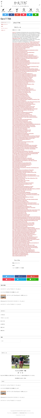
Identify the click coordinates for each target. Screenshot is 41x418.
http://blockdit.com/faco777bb (28, 107)
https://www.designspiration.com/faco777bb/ (20, 215)
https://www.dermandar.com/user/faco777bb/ (21, 64)
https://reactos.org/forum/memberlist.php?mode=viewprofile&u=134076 (25, 137)
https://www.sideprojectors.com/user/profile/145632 (22, 119)
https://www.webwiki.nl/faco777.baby (19, 117)
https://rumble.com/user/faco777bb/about (32, 135)
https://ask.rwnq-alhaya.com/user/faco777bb (20, 243)
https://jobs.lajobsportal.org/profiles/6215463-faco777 (22, 79)
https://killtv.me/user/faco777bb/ (18, 189)
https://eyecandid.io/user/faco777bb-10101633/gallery (22, 122)
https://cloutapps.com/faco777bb (18, 179)
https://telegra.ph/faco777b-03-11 (29, 89)
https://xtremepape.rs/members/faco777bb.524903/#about (23, 52)
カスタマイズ (30, 10)
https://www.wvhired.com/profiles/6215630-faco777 (22, 164)
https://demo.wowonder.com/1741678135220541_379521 (23, 84)
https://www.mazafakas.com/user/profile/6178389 (21, 162)
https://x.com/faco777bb (35, 41)
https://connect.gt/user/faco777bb (18, 203)
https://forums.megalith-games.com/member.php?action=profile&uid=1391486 (21, 106)
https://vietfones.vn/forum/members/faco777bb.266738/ (22, 225)
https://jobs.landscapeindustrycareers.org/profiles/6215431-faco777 (24, 55)
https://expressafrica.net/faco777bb (18, 181)
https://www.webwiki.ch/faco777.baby (32, 175)
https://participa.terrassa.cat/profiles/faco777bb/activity (22, 77)
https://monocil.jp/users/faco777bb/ (19, 219)
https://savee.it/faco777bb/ (34, 66)
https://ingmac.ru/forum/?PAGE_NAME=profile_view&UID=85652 (25, 59)
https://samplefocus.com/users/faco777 (31, 242)
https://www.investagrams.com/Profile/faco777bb (21, 129)
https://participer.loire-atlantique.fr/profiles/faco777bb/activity (23, 232)
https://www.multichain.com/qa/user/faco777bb (21, 91)
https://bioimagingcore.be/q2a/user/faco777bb (21, 214)
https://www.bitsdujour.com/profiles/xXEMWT (20, 134)
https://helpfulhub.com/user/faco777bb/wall (20, 95)
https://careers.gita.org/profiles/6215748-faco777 (21, 139)
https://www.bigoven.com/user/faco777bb (31, 194)
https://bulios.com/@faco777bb (18, 172)
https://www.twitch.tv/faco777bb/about (19, 45)
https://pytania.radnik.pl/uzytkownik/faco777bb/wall (22, 68)
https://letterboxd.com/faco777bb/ (18, 198)
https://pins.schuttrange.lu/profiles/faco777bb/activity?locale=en (24, 174)
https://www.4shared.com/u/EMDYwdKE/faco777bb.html (22, 196)
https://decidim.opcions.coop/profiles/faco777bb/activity (23, 169)
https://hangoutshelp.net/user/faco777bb (20, 208)
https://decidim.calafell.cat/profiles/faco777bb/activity (22, 235)
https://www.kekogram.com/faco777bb (19, 148)
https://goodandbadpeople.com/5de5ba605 (20, 145)
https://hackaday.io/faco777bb (29, 106)
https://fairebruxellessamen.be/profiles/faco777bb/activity (23, 133)
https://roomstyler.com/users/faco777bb (19, 93)
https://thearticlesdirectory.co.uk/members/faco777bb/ (22, 171)
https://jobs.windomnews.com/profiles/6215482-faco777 (22, 88)
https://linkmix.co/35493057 (35, 188)
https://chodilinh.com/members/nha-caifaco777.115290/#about (24, 115)
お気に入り (3, 30)
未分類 (2, 324)
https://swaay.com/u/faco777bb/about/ (19, 128)
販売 (1, 327)
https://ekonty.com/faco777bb (18, 185)
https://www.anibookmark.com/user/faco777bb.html (22, 114)
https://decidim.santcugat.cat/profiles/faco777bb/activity (22, 54)
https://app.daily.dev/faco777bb (18, 234)
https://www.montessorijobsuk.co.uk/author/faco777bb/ (22, 102)
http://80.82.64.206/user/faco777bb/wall (20, 53)
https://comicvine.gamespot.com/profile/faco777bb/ (22, 184)
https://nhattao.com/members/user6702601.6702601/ (22, 98)
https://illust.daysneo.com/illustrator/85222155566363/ (22, 112)
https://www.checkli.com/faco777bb (19, 222)
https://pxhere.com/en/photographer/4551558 (21, 47)
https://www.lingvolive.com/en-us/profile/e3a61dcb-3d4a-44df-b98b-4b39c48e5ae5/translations (25, 237)
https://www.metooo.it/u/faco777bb (19, 166)
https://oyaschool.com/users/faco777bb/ (20, 155)
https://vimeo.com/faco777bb (33, 42)
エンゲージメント (4, 28)
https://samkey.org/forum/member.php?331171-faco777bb (23, 223)
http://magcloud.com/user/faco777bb (19, 72)
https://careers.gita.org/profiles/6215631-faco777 (21, 165)
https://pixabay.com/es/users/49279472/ (19, 51)
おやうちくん (10, 10)
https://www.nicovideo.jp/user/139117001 (20, 120)
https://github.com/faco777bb (18, 135)
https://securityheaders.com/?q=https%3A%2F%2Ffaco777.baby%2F (24, 108)
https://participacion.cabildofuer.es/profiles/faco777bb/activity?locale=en (25, 239)
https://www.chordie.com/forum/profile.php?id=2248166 (23, 182)
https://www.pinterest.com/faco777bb (33, 44)
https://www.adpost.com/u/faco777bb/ (19, 132)
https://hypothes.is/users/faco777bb (19, 173)
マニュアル (24, 10)
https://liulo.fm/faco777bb (35, 101)
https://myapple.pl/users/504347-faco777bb (20, 193)
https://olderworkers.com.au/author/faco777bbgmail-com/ (23, 159)
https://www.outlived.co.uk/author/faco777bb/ (21, 101)
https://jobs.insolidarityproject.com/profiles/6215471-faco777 (23, 81)
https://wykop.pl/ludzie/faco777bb (18, 48)
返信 (2, 26)
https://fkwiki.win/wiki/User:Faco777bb (19, 85)
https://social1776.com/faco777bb (33, 45)
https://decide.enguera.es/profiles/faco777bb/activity (22, 158)
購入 (17, 10)
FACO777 (14, 32)
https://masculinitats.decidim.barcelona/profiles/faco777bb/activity (24, 211)
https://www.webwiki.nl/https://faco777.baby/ (21, 180)
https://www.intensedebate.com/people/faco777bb (21, 206)
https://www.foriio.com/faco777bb (18, 251)
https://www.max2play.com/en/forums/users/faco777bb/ (23, 141)
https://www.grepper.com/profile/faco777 (20, 228)
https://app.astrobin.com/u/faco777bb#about (21, 113)
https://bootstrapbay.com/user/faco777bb (20, 167)
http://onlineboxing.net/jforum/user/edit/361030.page (22, 187)
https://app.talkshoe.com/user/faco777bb (20, 58)
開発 (1, 330)
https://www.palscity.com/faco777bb (19, 142)
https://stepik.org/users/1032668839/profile (20, 66)
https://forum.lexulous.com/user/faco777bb (20, 199)
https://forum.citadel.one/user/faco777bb (23, 154)
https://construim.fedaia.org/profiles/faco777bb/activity (22, 151)
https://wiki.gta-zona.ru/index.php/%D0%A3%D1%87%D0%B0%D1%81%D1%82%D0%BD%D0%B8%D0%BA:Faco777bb (26, 70)
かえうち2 (3, 10)
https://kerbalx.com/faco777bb (29, 138)
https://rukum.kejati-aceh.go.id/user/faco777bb (21, 127)
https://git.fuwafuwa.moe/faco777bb (19, 236)
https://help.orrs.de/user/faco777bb (19, 246)
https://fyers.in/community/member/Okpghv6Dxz (21, 192)
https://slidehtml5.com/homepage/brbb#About (21, 61)
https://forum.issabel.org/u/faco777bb (24, 248)
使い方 (2, 321)
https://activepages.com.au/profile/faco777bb (20, 109)
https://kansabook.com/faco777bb (30, 71)
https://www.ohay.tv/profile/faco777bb (19, 205)
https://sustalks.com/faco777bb (30, 172)
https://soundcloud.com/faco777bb (19, 57)
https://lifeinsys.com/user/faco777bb (19, 195)
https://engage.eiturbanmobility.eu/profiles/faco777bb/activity (23, 207)
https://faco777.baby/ (16, 38)
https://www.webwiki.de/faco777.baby (19, 213)
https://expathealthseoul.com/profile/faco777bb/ (21, 160)
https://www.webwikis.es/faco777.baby (19, 147)
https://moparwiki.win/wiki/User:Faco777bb (20, 144)
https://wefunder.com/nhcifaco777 (32, 57)
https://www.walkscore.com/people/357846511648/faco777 (23, 233)
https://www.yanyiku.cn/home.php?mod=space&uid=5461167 (23, 104)
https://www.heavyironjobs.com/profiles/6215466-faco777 (23, 80)
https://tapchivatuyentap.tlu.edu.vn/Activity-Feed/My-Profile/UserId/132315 (25, 62)
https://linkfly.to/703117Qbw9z (29, 125)
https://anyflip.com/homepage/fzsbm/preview (20, 241)
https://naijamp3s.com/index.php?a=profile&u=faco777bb (25, 229)
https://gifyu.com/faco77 (28, 46)
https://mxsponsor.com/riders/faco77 (19, 100)
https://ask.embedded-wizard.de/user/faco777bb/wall (24, 149)
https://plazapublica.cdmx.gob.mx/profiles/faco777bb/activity (23, 126)
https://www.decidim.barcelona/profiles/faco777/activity (22, 186)
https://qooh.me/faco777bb (34, 209)
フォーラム (37, 10)
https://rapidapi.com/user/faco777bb (19, 212)
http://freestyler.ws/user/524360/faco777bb (30, 220)
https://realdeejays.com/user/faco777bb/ (19, 178)
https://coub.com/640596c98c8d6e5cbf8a (20, 94)
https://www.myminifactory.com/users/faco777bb (21, 92)
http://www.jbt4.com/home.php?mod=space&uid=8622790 (23, 249)
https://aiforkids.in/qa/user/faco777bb (19, 156)
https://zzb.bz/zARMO (30, 222)
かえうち (20, 410)
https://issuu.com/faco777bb (17, 89)
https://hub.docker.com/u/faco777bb (32, 203)
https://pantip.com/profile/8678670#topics (20, 254)
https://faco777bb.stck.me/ (17, 140)
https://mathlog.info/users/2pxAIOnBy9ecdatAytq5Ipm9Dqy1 (23, 227)
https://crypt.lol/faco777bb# (32, 147)
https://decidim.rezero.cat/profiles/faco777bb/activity (22, 240)
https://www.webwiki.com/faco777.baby (20, 226)
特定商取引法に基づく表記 (20, 378)
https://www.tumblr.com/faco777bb (19, 44)
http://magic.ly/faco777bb (17, 107)
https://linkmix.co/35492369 (17, 138)
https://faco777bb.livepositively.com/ (19, 152)
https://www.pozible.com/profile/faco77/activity (21, 97)
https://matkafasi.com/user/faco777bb (32, 99)
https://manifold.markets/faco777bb (19, 255)
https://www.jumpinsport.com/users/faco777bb (21, 87)
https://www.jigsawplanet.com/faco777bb (20, 82)
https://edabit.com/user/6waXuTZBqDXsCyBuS (21, 60)
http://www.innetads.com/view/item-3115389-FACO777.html (23, 245)
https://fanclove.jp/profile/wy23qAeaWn (29, 146)
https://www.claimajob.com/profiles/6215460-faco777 (22, 73)
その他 (2, 314)
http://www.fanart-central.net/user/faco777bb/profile (22, 190)
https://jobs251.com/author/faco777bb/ (19, 65)
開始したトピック (4, 24)
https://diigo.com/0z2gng (35, 218)
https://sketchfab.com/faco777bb (18, 175)
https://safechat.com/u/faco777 (30, 234)
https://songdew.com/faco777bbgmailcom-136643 (21, 121)
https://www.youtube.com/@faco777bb (19, 42)
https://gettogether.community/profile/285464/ (21, 67)
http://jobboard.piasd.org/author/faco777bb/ (21, 188)
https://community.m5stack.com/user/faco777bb (21, 131)
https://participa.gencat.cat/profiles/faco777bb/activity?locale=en (24, 202)
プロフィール (3, 22)
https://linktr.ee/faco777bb (32, 178)
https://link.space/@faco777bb (18, 46)
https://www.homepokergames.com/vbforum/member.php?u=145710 (25, 50)
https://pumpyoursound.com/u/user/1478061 (20, 209)
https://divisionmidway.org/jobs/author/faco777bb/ (22, 78)
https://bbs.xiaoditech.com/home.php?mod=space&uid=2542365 (24, 231)
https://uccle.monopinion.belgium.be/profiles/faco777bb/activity (24, 74)
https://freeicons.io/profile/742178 (18, 99)
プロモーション (4, 317)
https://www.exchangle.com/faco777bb (19, 221)
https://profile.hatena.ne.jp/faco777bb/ (19, 86)
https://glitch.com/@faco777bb (18, 242)
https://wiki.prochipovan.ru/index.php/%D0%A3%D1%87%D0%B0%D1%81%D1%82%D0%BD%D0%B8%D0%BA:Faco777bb (26, 217)
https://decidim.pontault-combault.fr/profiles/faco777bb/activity (25, 200)
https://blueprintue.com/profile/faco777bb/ (20, 201)
